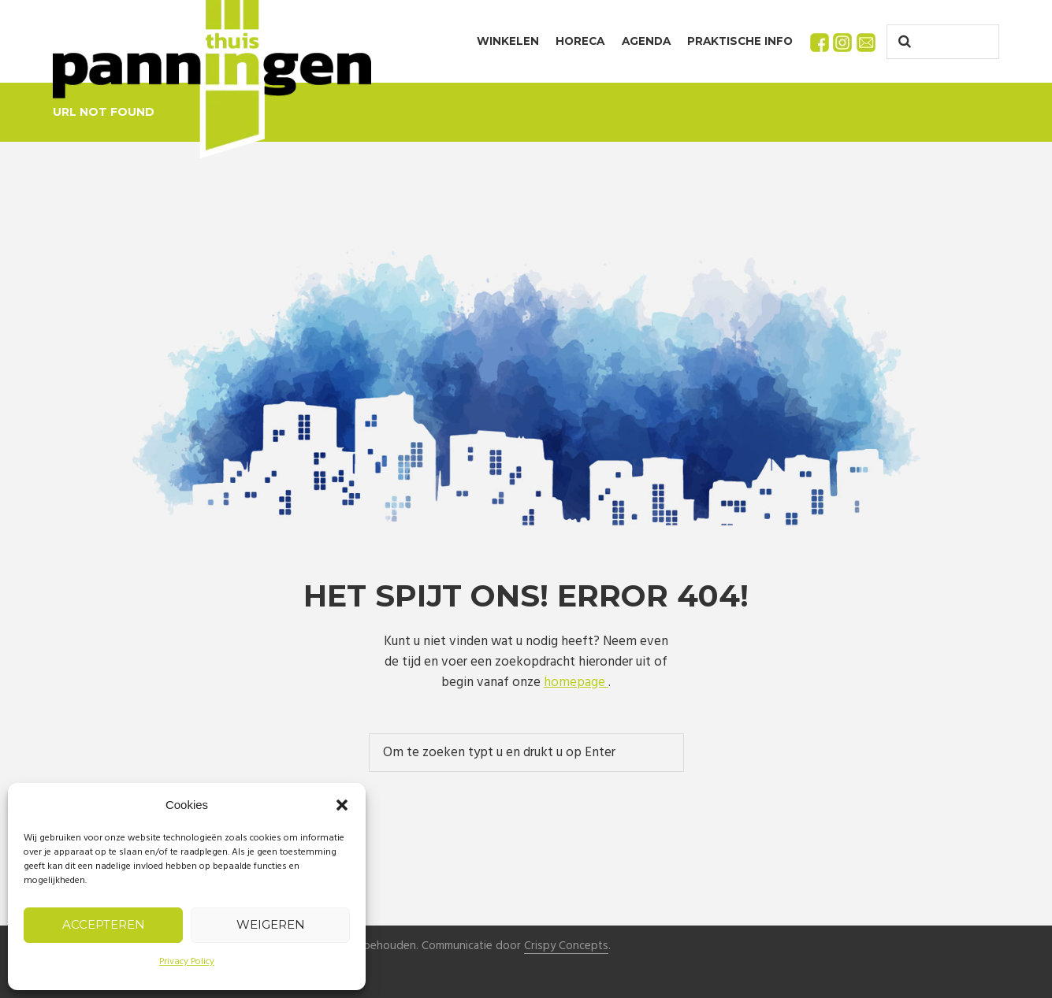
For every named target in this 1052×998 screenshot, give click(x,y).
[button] (342, 805)
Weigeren (270, 924)
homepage (576, 682)
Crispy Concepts (566, 946)
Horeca (580, 41)
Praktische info (740, 41)
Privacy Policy (186, 962)
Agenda (646, 41)
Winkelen (508, 41)
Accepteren (103, 924)
